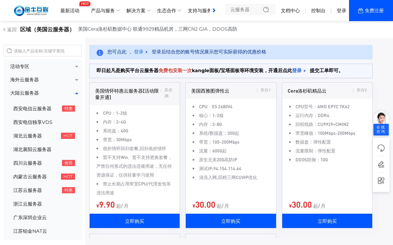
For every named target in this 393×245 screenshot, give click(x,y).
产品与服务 (103, 10)
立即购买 (134, 221)
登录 (341, 10)
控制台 (318, 10)
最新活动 (71, 8)
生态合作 (166, 10)
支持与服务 (200, 10)
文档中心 (290, 10)
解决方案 (136, 10)
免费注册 (374, 10)
